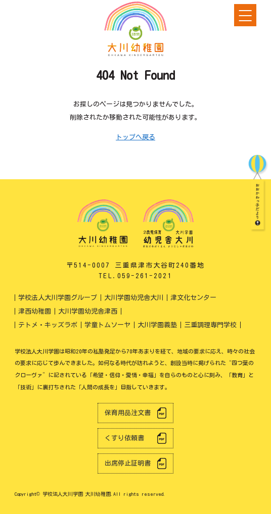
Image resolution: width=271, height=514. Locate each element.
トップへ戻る (135, 137)
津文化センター (193, 297)
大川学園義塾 (157, 325)
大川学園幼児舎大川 (133, 297)
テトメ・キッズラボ (47, 325)
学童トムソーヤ (107, 325)
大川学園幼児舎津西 (87, 311)
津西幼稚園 (34, 311)
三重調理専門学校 (210, 325)
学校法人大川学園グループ (57, 297)
